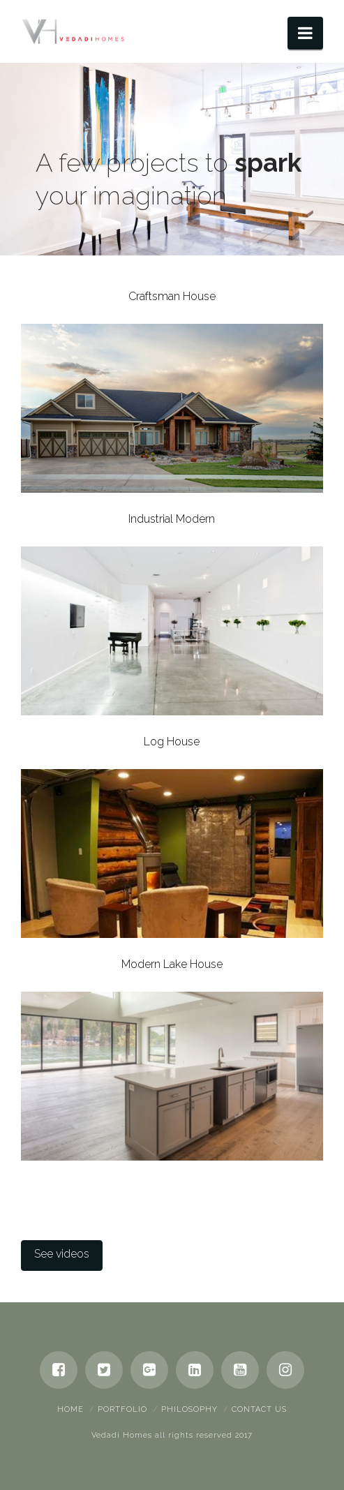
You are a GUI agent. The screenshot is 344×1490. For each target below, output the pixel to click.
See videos (61, 1253)
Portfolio (122, 1409)
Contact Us (259, 1409)
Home (70, 1409)
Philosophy (189, 1409)
